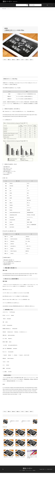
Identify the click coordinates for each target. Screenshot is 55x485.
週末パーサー (27, 468)
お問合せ (34, 470)
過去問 (6, 28)
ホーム (20, 470)
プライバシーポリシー (29, 470)
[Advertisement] (27, 18)
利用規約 (23, 470)
